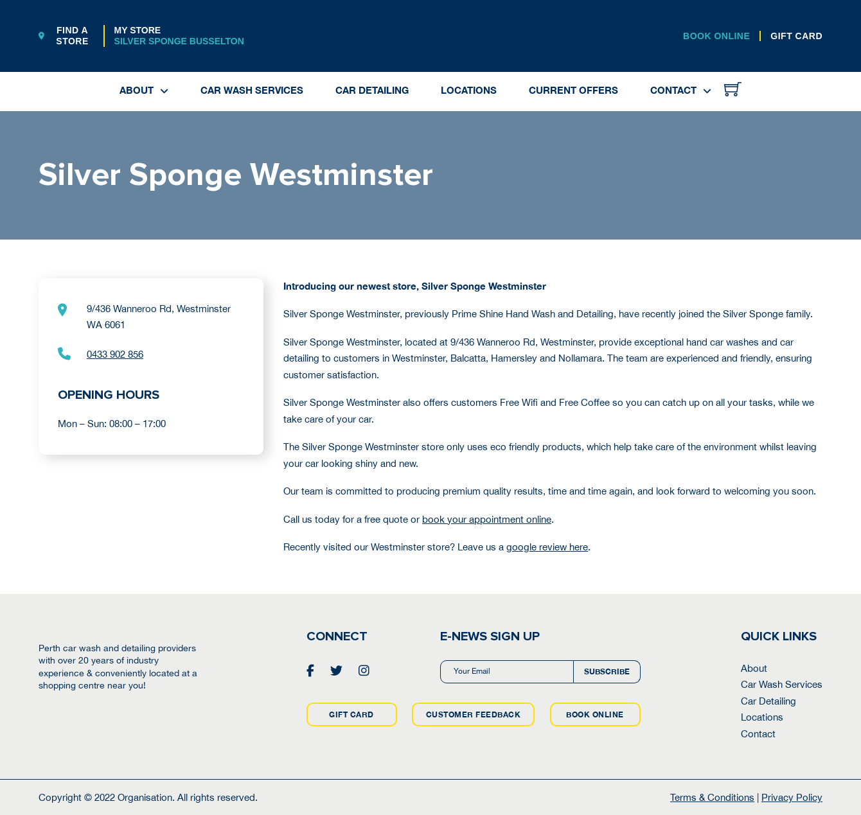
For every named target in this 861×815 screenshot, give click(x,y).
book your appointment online (486, 519)
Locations (469, 90)
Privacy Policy (791, 797)
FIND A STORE (64, 35)
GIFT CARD (796, 36)
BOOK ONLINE (716, 36)
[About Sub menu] (164, 91)
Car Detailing (372, 90)
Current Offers (573, 90)
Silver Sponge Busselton (179, 41)
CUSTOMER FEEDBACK (473, 714)
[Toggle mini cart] (732, 89)
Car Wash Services (251, 90)
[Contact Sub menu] (707, 91)
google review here (547, 546)
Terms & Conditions (712, 797)
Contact (673, 90)
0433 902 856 (115, 354)
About (137, 90)
